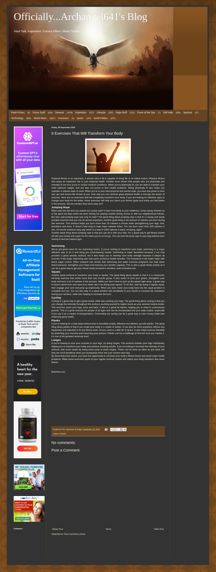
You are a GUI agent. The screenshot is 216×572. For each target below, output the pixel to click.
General (59, 112)
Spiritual (187, 112)
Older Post (159, 529)
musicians (63, 118)
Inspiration (80, 112)
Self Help (168, 112)
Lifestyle (101, 112)
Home (108, 529)
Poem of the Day (146, 112)
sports (80, 118)
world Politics (101, 118)
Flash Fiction (18, 112)
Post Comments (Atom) (74, 534)
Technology (17, 118)
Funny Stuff (39, 112)
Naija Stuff (121, 112)
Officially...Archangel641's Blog (80, 16)
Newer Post (57, 529)
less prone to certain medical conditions (87, 184)
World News (40, 118)
